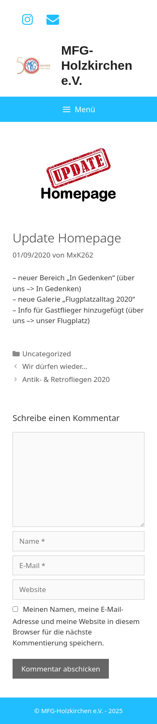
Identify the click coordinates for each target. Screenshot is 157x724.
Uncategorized (46, 353)
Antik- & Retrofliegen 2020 (66, 379)
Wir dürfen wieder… (54, 366)
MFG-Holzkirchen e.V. (96, 65)
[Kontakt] (53, 19)
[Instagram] (28, 19)
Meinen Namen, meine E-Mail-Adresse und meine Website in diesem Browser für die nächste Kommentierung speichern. (76, 626)
